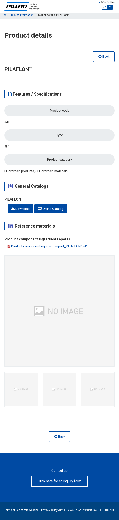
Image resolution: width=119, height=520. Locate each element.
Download (20, 209)
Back (103, 57)
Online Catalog (50, 209)
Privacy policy (49, 510)
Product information (21, 15)
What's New (107, 2)
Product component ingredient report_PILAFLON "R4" (47, 246)
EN (110, 7)
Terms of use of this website (21, 510)
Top (4, 15)
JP (104, 7)
